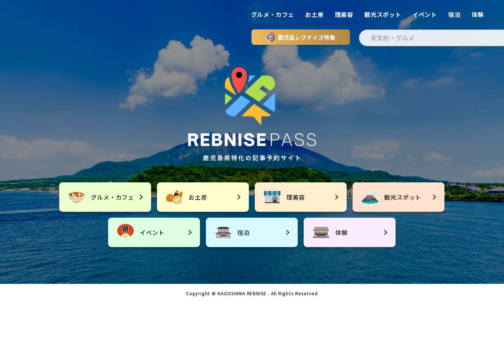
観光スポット (382, 14)
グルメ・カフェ (272, 14)
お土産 (314, 14)
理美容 (344, 14)
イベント (424, 14)
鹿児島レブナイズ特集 (301, 37)
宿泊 (454, 14)
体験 (478, 14)
